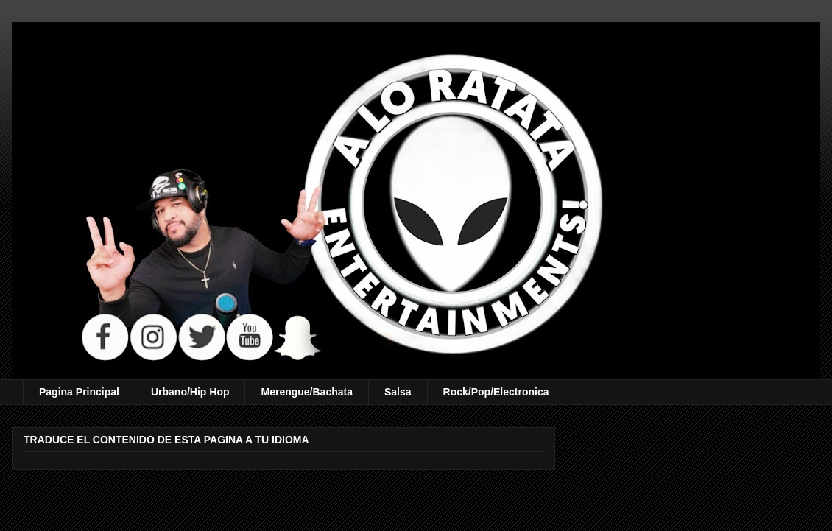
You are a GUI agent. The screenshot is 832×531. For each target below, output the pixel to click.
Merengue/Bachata (306, 392)
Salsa (398, 392)
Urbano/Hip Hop (190, 392)
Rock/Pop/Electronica (496, 392)
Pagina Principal (79, 392)
